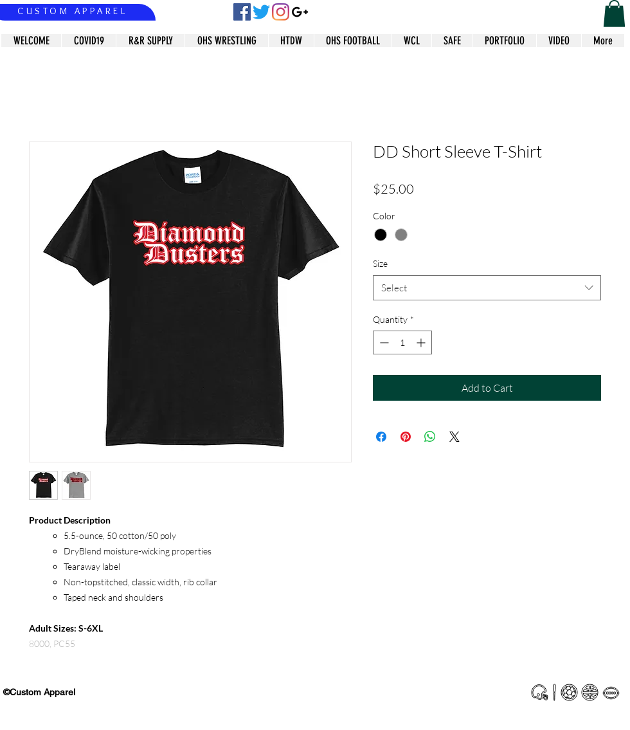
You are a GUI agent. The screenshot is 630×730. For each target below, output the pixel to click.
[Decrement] (383, 342)
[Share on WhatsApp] (430, 436)
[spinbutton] (402, 342)
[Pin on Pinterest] (405, 436)
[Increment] (422, 342)
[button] (614, 13)
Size (380, 263)
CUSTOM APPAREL (72, 11)
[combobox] (487, 287)
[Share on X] (454, 436)
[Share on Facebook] (381, 436)
